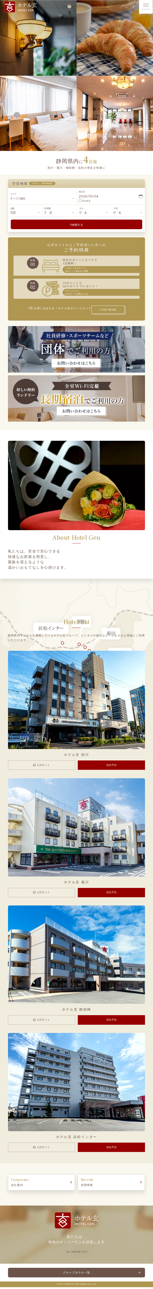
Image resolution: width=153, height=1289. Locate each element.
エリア (13, 194)
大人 (81, 208)
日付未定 (85, 200)
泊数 (12, 208)
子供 (115, 208)
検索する (77, 224)
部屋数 (47, 208)
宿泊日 (82, 191)
